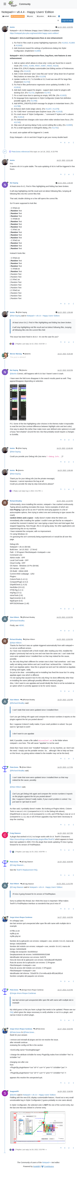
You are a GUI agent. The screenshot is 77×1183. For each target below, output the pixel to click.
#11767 (47, 93)
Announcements (17, 16)
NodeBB (36, 1166)
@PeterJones (39, 1029)
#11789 (17, 106)
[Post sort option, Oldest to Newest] (58, 20)
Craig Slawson (15, 833)
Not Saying (14, 183)
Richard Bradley (16, 501)
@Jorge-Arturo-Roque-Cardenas (23, 993)
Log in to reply (67, 20)
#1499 (31, 66)
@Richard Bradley (27, 617)
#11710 (31, 93)
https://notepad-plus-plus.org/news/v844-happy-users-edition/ (34, 33)
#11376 (55, 109)
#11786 (34, 101)
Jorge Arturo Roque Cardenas (21, 917)
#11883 (72, 43)
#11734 (26, 82)
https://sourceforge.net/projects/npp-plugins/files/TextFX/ (32, 839)
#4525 (49, 66)
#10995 (69, 125)
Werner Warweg (16, 354)
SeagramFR (14, 1091)
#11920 (19, 45)
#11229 (42, 76)
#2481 (25, 66)
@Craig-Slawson (16, 865)
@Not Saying (21, 312)
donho (12, 27)
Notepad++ (46, 1162)
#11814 (17, 87)
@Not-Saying (15, 316)
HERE (21, 625)
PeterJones (16, 152)
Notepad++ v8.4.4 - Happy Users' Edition (43, 316)
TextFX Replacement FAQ (27, 870)
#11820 (63, 95)
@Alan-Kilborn (15, 643)
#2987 (43, 66)
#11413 (27, 71)
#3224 (55, 66)
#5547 (37, 66)
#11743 (17, 122)
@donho (27, 354)
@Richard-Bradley (17, 621)
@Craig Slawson (26, 862)
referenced (25, 152)
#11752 (55, 128)
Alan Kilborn (14, 617)
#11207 (49, 109)
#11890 (37, 51)
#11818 (59, 112)
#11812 (20, 117)
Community (25, 4)
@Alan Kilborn (29, 639)
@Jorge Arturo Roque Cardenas (32, 990)
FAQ (11, 1012)
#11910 (65, 43)
